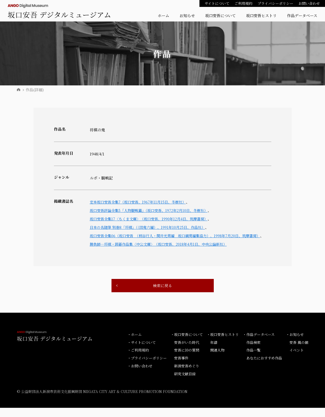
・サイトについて (141, 351)
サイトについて (217, 3)
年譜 (213, 351)
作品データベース (302, 15)
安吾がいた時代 (186, 351)
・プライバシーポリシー (147, 367)
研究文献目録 (185, 383)
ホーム (163, 15)
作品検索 (253, 351)
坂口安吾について (220, 15)
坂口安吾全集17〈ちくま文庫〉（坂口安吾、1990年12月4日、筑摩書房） (153, 218)
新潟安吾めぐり (186, 375)
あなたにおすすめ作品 (264, 367)
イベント (296, 359)
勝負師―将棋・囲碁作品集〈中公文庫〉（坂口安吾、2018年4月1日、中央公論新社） (163, 252)
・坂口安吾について (187, 343)
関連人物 (217, 359)
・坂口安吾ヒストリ (223, 343)
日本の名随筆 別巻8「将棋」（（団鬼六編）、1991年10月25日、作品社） (152, 227)
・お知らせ (295, 343)
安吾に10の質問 (186, 359)
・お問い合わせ (139, 375)
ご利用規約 (243, 3)
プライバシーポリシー (275, 3)
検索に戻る (162, 294)
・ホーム (134, 343)
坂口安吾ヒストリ (261, 15)
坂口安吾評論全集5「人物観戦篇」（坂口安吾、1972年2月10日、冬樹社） (153, 210)
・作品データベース (259, 343)
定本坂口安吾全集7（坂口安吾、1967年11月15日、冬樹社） (141, 202)
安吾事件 (181, 367)
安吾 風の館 (298, 351)
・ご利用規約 (138, 359)
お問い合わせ (309, 3)
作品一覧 (253, 359)
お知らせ (187, 15)
